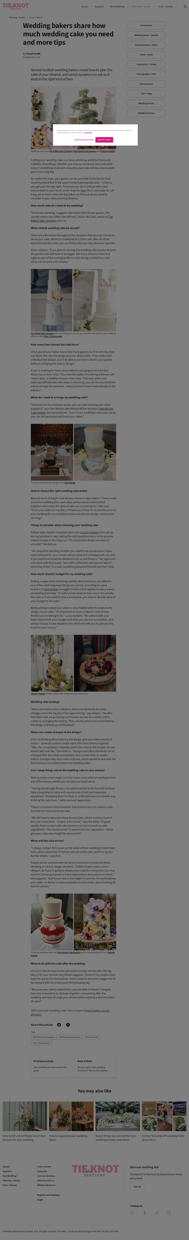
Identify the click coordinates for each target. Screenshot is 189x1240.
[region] (95, 135)
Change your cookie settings (84, 140)
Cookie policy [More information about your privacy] (88, 133)
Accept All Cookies (104, 140)
